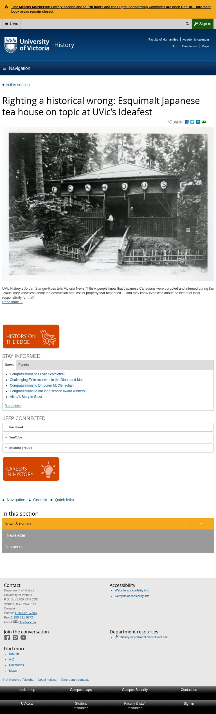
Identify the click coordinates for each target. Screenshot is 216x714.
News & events (17, 524)
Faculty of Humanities (163, 39)
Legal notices (47, 679)
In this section (20, 513)
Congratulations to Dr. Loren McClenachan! (42, 385)
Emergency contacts (75, 679)
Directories (189, 46)
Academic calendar (196, 39)
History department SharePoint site (144, 637)
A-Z (174, 46)
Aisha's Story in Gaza (26, 397)
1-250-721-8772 (22, 617)
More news (13, 406)
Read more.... (12, 302)
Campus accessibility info (132, 596)
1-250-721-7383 (26, 613)
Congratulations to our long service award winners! (48, 391)
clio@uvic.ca (27, 622)
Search (14, 653)
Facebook (16, 427)
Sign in (201, 24)
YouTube (15, 437)
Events (23, 365)
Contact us (13, 547)
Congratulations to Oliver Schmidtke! (37, 374)
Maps (205, 46)
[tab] (108, 427)
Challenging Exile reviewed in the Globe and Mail (46, 380)
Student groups (20, 447)
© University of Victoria (17, 679)
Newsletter (16, 535)
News (9, 365)
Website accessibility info (132, 590)
